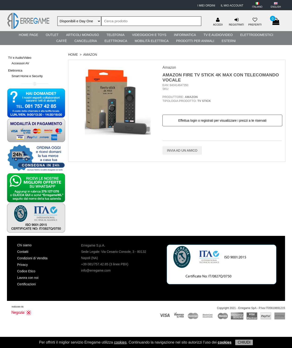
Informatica (185, 35)
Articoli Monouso (82, 35)
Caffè (61, 41)
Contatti (22, 252)
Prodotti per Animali (195, 41)
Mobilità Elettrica (151, 41)
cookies (120, 342)
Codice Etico (26, 271)
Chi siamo (24, 245)
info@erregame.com (96, 270)
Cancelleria (85, 41)
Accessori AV (20, 63)
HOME (73, 54)
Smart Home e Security (27, 76)
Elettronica (116, 41)
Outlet (52, 35)
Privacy (22, 265)
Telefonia (115, 35)
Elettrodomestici (256, 35)
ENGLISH (276, 7)
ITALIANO (257, 7)
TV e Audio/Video (218, 35)
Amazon (90, 54)
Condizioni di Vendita (32, 258)
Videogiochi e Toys (149, 35)
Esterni (229, 41)
